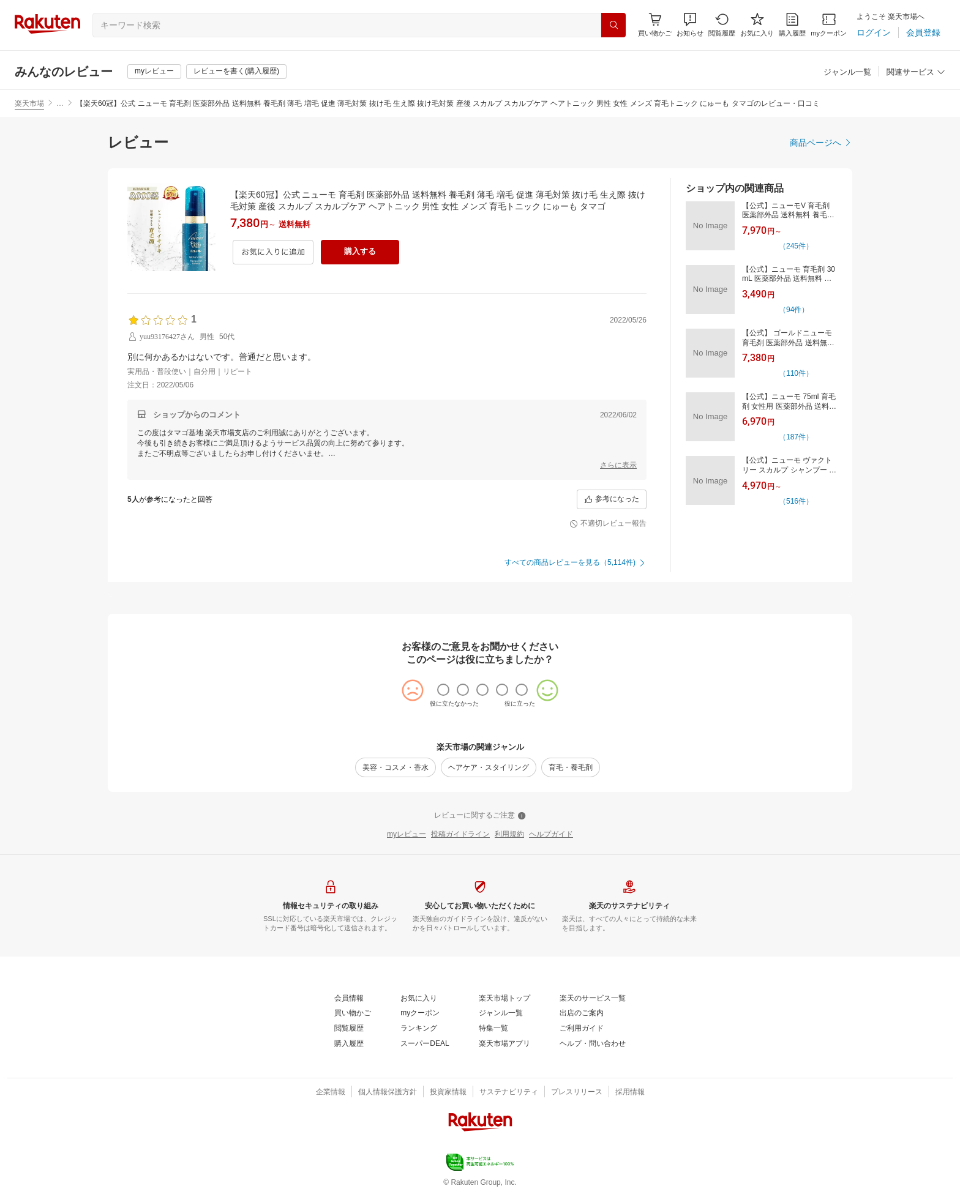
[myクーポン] (829, 24)
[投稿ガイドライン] (460, 835)
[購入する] (360, 252)
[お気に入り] (757, 24)
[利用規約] (509, 835)
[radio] (443, 690)
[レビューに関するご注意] (480, 816)
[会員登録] (923, 32)
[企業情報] (330, 1092)
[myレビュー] (154, 71)
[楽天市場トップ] (504, 999)
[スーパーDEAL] (424, 1044)
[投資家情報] (448, 1092)
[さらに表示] (618, 466)
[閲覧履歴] (721, 24)
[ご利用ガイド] (582, 1029)
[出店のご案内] (582, 1013)
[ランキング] (418, 1029)
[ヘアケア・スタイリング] (488, 767)
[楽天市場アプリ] (504, 1044)
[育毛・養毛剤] (570, 767)
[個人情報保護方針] (387, 1092)
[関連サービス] (916, 72)
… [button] (60, 103)
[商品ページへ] (821, 142)
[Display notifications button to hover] (655, 24)
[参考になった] (612, 499)
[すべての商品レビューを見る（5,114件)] (575, 563)
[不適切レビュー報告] (608, 524)
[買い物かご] (352, 1013)
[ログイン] (874, 32)
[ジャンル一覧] (847, 72)
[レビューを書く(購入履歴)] (236, 71)
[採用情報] (630, 1092)
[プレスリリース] (576, 1092)
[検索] (613, 25)
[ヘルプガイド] (551, 835)
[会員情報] (349, 999)
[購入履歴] (792, 24)
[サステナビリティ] (508, 1092)
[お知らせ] (690, 24)
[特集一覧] (493, 1029)
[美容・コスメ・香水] (395, 767)
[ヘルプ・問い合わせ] (593, 1044)
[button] (690, 24)
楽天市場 (29, 103)
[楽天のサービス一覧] (593, 999)
